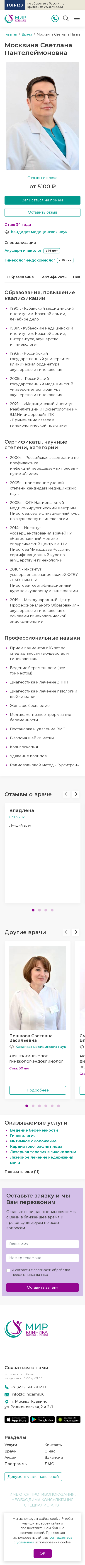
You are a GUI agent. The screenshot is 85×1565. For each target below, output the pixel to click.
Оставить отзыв (42, 212)
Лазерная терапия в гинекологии (43, 1152)
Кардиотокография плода (36, 1146)
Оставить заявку (42, 1287)
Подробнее (38, 1090)
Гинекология (23, 1136)
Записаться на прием (42, 200)
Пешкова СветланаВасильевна (31, 1038)
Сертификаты (53, 277)
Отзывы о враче (42, 178)
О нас (49, 1451)
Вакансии (53, 1457)
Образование (20, 277)
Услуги (11, 1445)
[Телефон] (42, 1258)
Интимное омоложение (33, 1141)
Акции (11, 1457)
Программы (16, 1464)
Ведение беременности (34, 1130)
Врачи (11, 1451)
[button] (66, 794)
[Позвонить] (55, 18)
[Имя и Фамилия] (42, 1244)
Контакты (53, 1445)
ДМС (49, 1464)
